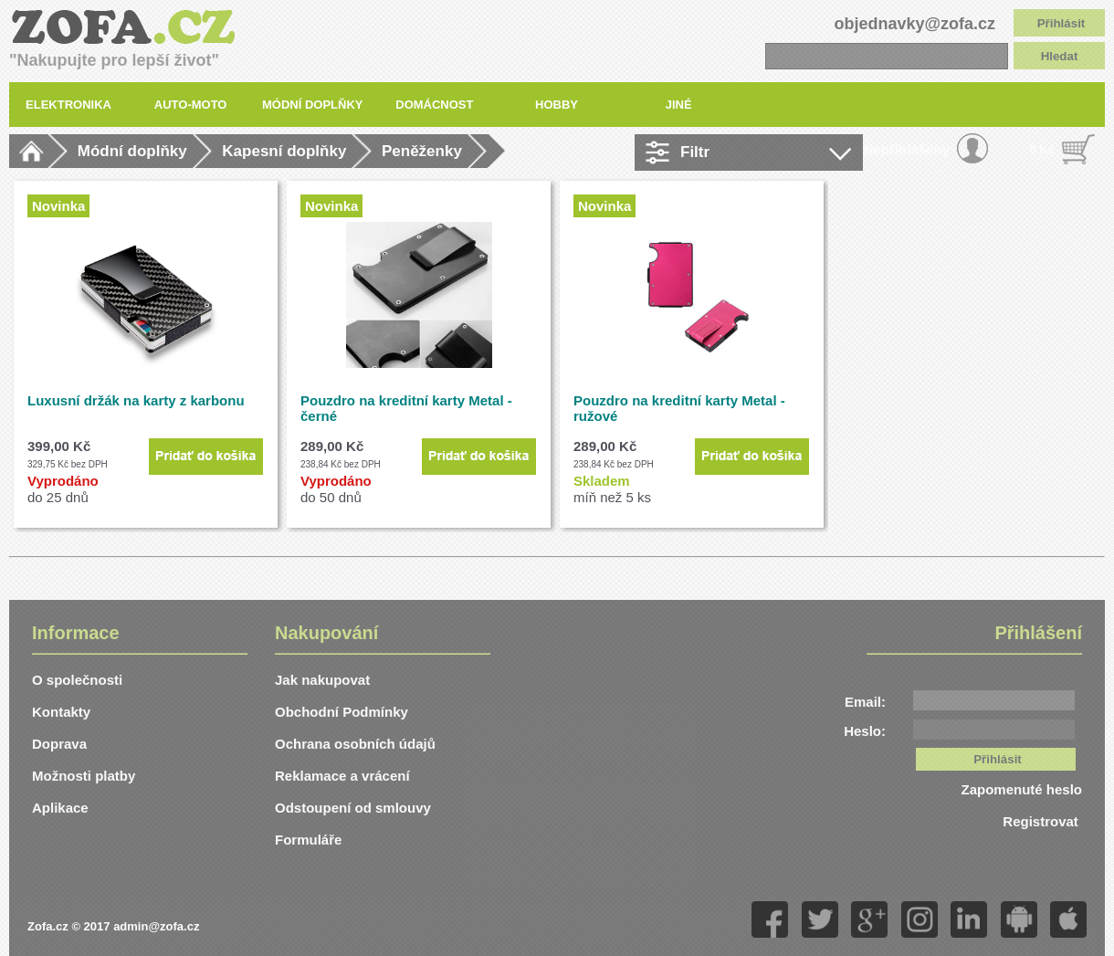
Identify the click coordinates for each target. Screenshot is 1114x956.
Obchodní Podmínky (341, 712)
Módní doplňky (132, 151)
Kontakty (61, 712)
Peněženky (422, 151)
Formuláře (308, 839)
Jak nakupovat (322, 680)
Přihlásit (1061, 23)
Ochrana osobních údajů (355, 743)
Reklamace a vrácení (342, 775)
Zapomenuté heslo (1021, 789)
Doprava (59, 743)
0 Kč (1042, 149)
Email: (865, 701)
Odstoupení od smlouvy (353, 807)
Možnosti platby (83, 775)
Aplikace (60, 807)
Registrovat (1042, 821)
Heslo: (865, 731)
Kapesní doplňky (284, 151)
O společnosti (77, 680)
